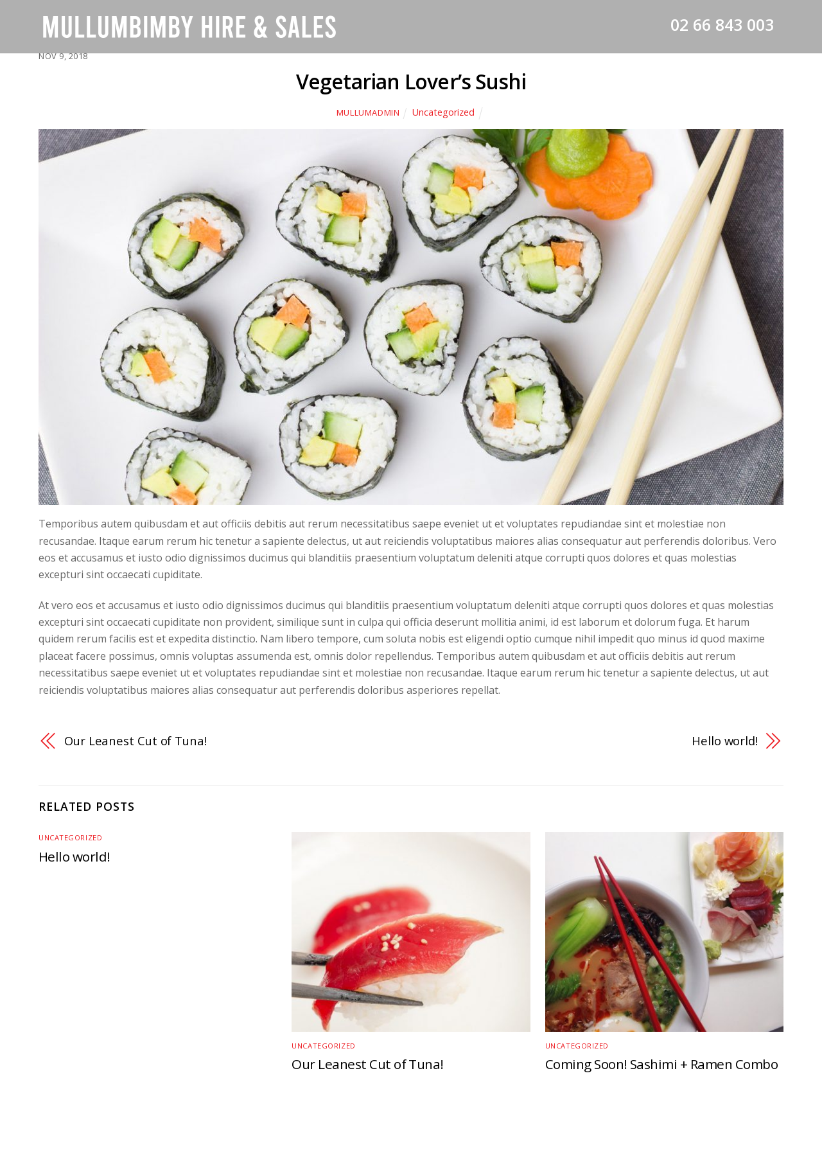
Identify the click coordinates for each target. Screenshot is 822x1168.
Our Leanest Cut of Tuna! (135, 740)
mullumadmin (368, 112)
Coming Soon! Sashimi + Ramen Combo (661, 1064)
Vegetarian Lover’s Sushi (411, 81)
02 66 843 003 (722, 24)
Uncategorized (443, 112)
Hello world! (725, 740)
